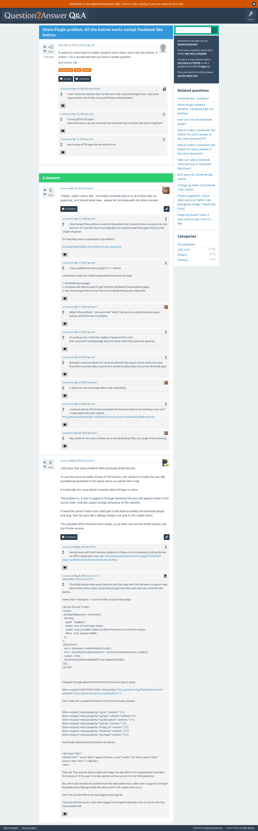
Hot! (123, 17)
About (200, 17)
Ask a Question (176, 17)
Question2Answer (187, 44)
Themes (183, 260)
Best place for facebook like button (195, 177)
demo (144, 4)
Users (162, 17)
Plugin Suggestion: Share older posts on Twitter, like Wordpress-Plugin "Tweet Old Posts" (196, 202)
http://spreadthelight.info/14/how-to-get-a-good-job (91, 246)
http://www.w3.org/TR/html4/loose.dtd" (141, 689)
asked (61, 45)
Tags (150, 17)
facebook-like (66, 70)
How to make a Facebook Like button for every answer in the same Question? (196, 149)
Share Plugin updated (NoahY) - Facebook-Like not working (195, 109)
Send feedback (11, 828)
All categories (186, 244)
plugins (87, 70)
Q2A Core (184, 249)
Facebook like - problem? (193, 98)
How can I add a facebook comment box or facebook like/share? (194, 164)
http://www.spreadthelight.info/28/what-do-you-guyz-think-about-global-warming (108, 416)
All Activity (96, 17)
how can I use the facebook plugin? (195, 121)
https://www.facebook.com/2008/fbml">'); (98, 693)
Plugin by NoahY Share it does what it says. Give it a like (194, 219)
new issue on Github (189, 63)
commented (66, 88)
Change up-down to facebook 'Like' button (196, 187)
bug (203, 66)
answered (65, 188)
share (77, 70)
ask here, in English (196, 53)
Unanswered (137, 17)
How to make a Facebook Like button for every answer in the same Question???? (196, 134)
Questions (111, 17)
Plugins (83, 45)
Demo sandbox (29, 828)
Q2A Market (248, 828)
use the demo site (188, 75)
